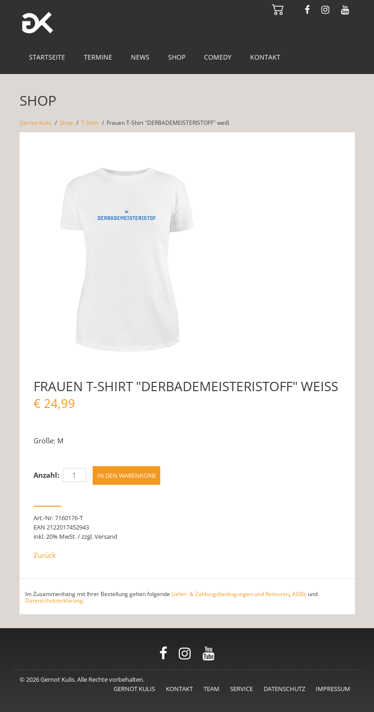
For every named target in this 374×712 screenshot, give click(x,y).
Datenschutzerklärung (54, 600)
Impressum (333, 689)
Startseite (47, 57)
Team (211, 689)
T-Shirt (89, 123)
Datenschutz (284, 689)
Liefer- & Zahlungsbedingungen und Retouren (230, 594)
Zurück (45, 555)
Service (241, 689)
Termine (98, 57)
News (140, 57)
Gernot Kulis (35, 123)
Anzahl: (46, 475)
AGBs (299, 594)
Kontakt (265, 57)
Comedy (217, 57)
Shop (176, 57)
